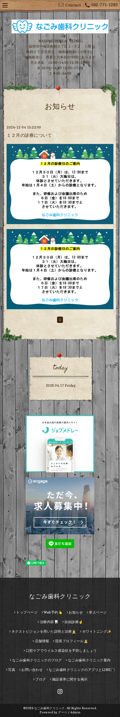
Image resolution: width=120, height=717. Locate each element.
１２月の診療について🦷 (32, 135)
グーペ (62, 712)
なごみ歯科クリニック (60, 596)
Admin (75, 712)
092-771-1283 (101, 5)
